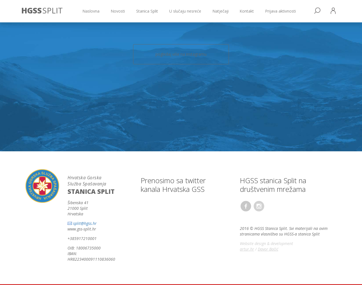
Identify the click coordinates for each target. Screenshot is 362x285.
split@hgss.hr (85, 223)
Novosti (118, 11)
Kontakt (247, 11)
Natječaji (220, 11)
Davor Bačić (268, 249)
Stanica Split (147, 11)
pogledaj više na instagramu (181, 54)
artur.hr (247, 249)
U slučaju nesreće (185, 11)
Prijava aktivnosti (280, 11)
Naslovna (90, 11)
